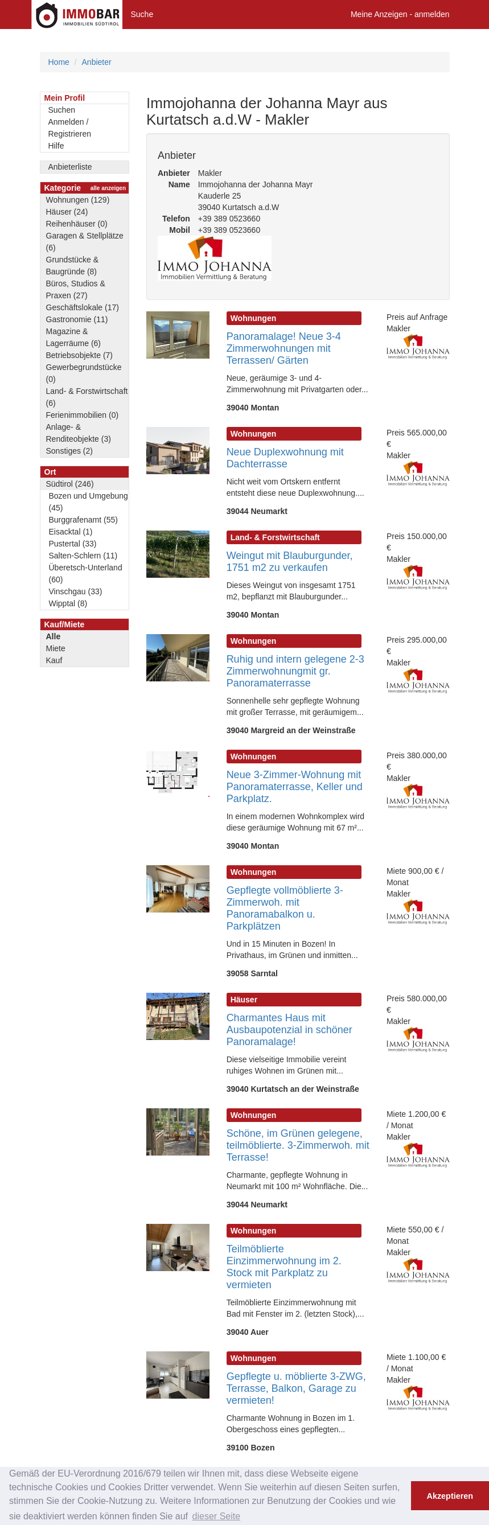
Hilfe (56, 145)
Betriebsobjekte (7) (79, 355)
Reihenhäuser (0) (77, 223)
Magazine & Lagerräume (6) (73, 337)
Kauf (54, 660)
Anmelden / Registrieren (69, 127)
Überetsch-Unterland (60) (85, 573)
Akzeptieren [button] (450, 1496)
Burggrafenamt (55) (83, 519)
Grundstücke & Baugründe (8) (72, 265)
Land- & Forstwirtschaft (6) (87, 397)
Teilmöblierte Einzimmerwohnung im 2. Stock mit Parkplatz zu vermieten (284, 1266)
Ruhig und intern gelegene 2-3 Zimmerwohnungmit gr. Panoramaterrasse (295, 671)
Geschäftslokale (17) (82, 307)
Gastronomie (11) (77, 319)
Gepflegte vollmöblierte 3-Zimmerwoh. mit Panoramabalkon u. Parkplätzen (285, 908)
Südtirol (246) (70, 483)
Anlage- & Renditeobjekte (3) (78, 432)
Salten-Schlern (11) (83, 555)
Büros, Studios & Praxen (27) (75, 289)
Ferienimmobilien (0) (82, 415)
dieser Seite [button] (216, 1516)
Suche (142, 14)
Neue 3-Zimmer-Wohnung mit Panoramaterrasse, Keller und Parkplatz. (295, 786)
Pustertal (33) (73, 543)
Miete (55, 648)
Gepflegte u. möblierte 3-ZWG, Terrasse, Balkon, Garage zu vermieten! (296, 1388)
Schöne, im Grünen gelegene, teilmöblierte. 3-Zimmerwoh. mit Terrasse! (298, 1145)
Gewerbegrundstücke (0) (84, 373)
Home (58, 62)
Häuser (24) (67, 211)
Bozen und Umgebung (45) (88, 501)
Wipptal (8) (68, 603)
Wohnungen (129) (78, 199)
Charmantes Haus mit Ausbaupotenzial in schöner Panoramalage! (289, 1029)
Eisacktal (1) (71, 531)
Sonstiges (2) (69, 450)
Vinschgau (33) (75, 591)
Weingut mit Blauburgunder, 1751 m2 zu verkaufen (290, 561)
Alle (53, 636)
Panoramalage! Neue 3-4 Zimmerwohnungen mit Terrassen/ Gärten (284, 348)
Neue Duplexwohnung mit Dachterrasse (285, 458)
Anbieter (97, 62)
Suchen (61, 109)
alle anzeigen (108, 188)
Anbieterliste (70, 166)
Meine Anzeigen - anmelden (400, 14)
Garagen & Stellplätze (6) (85, 241)
